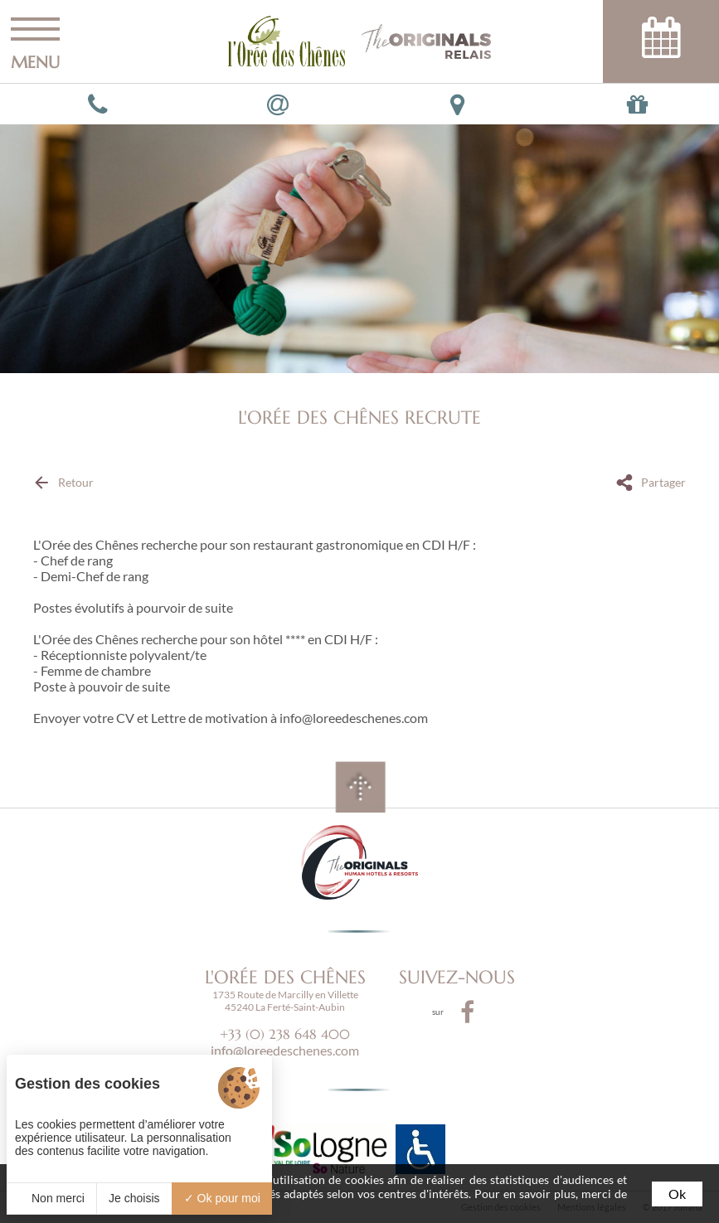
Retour (76, 482)
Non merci (51, 1198)
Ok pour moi (222, 1198)
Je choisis (134, 1198)
